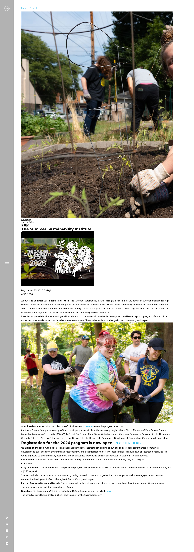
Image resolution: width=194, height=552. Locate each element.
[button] (6, 263)
